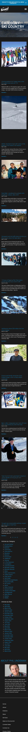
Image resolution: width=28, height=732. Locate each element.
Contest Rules (7, 724)
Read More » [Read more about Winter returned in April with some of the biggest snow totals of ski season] (3, 156)
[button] (25, 9)
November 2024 (8, 637)
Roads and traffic (9, 582)
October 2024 (8, 638)
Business (6, 548)
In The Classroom (9, 562)
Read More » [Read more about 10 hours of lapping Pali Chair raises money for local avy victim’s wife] (3, 292)
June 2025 (7, 624)
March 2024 (7, 651)
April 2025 (7, 628)
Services (5, 718)
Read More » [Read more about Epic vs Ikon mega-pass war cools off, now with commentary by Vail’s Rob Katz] (3, 433)
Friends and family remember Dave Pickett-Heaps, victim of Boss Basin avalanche (11, 377)
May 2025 (7, 626)
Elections (6, 555)
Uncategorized (8, 592)
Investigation (7, 564)
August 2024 (7, 642)
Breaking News (8, 546)
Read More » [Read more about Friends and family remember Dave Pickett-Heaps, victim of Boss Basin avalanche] (3, 388)
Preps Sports (7, 576)
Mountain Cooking (9, 567)
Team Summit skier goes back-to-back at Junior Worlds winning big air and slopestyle (13, 477)
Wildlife (6, 598)
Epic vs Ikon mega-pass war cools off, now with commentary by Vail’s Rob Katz (13, 423)
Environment (7, 557)
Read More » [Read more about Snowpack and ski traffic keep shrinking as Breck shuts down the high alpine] (3, 248)
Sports (6, 585)
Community (7, 549)
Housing (6, 560)
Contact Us (6, 728)
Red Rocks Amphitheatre (11, 580)
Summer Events (8, 589)
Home (4, 704)
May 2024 (7, 647)
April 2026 (7, 606)
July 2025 (7, 622)
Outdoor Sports (8, 574)
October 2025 (8, 617)
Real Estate (7, 578)
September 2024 (8, 640)
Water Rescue (8, 594)
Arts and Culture (8, 544)
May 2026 (7, 604)
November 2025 (8, 615)
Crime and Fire (8, 551)
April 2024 (7, 649)
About (4, 707)
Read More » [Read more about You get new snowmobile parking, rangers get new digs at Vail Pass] (3, 535)
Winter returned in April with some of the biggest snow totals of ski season (13, 144)
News (4, 714)
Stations (5, 711)
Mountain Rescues (9, 569)
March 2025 (7, 629)
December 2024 (8, 635)
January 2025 (8, 633)
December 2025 (8, 613)
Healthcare (7, 558)
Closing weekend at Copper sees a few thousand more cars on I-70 (12, 82)
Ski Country (7, 583)
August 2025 (7, 620)
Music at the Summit (9, 721)
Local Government (9, 565)
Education (7, 553)
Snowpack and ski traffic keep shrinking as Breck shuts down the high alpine (13, 237)
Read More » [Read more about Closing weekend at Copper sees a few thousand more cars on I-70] (3, 92)
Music (6, 571)
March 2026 (7, 608)
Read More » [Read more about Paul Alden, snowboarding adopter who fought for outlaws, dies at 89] (3, 205)
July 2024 (7, 644)
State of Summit (8, 587)
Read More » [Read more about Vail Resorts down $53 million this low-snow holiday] (3, 341)
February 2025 (8, 631)
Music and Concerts (9, 573)
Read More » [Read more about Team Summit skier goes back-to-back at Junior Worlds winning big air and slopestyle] (3, 490)
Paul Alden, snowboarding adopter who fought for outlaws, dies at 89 (12, 194)
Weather (6, 596)
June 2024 (7, 645)
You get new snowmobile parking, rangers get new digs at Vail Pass (13, 524)
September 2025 (8, 619)
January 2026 (8, 612)
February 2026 (8, 610)
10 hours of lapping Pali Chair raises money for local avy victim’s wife (12, 281)
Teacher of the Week (9, 590)
